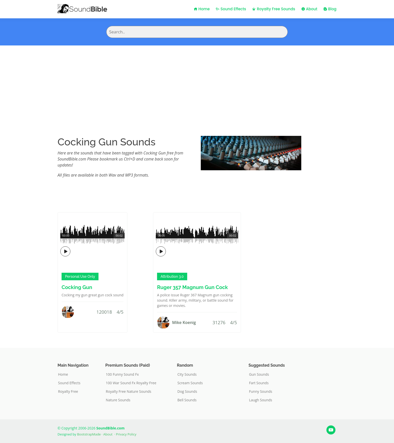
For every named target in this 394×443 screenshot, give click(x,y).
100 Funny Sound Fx (122, 374)
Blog (329, 9)
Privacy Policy (126, 434)
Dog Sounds (187, 391)
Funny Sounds (260, 391)
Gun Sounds (259, 374)
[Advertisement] (197, 83)
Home (202, 9)
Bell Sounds (186, 400)
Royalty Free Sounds (273, 9)
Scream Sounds (190, 383)
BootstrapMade (89, 434)
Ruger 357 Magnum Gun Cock (192, 287)
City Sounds (187, 374)
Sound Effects (231, 9)
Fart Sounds (259, 383)
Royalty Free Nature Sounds (128, 391)
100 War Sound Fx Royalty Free (131, 383)
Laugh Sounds (260, 400)
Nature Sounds (118, 400)
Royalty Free (68, 391)
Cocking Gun (77, 287)
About (309, 9)
